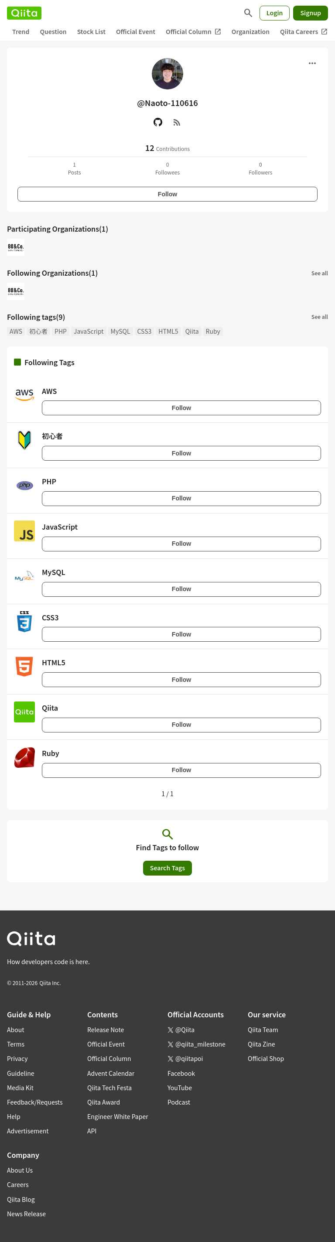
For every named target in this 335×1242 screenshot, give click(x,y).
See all (319, 273)
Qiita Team (263, 1029)
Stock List (91, 31)
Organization (251, 31)
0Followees (167, 168)
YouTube (180, 1087)
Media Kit (20, 1087)
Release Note (105, 1029)
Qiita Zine (261, 1044)
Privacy (17, 1058)
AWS (16, 331)
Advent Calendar (110, 1073)
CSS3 (144, 331)
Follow (167, 194)
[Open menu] (312, 63)
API (91, 1130)
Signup (310, 12)
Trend (20, 31)
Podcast (179, 1102)
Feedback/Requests (35, 1102)
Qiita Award (103, 1102)
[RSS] (177, 122)
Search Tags (167, 867)
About (15, 1029)
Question (53, 31)
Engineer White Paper (117, 1116)
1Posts (74, 168)
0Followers (260, 168)
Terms (15, 1044)
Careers (17, 1184)
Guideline (20, 1073)
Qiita (192, 331)
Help (14, 1116)
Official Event (135, 31)
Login (275, 12)
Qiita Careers (304, 31)
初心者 (38, 331)
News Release (26, 1213)
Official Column (193, 31)
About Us (20, 1170)
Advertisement (28, 1130)
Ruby (213, 331)
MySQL (120, 331)
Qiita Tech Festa (109, 1087)
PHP (61, 331)
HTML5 (168, 331)
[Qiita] (24, 13)
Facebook (181, 1073)
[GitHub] (158, 122)
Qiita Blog (21, 1199)
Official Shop (266, 1058)
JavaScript (89, 331)
